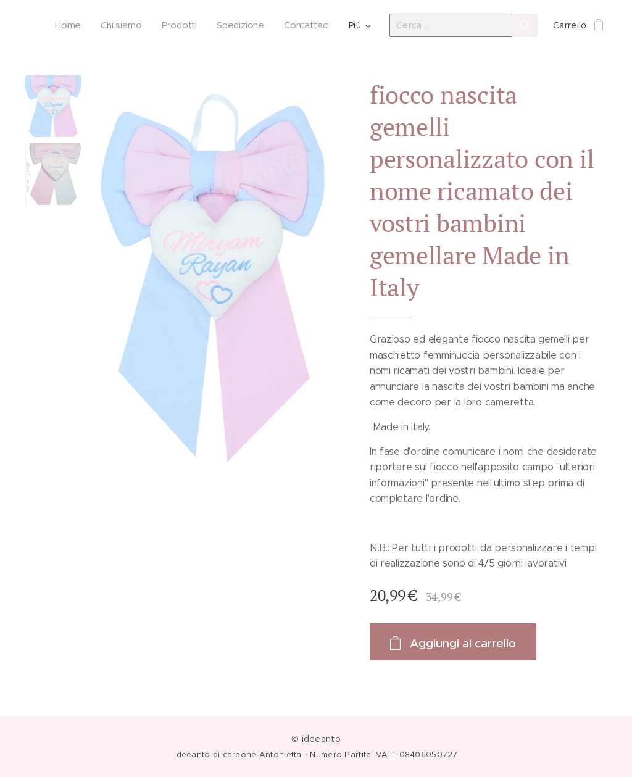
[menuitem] (67, 25)
